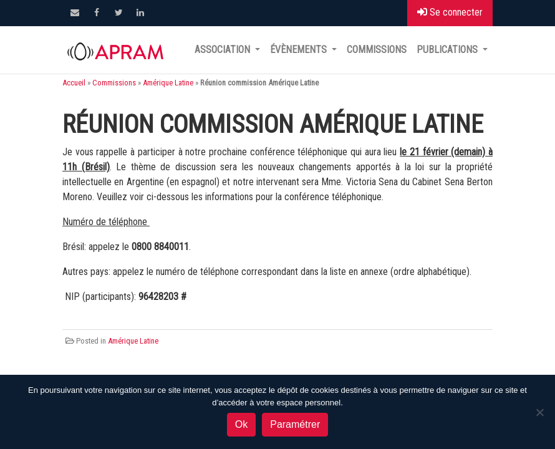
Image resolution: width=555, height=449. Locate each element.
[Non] (539, 412)
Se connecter (450, 12)
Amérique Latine (168, 82)
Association (224, 50)
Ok (241, 424)
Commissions (377, 50)
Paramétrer (295, 424)
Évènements (299, 50)
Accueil (73, 82)
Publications (448, 50)
